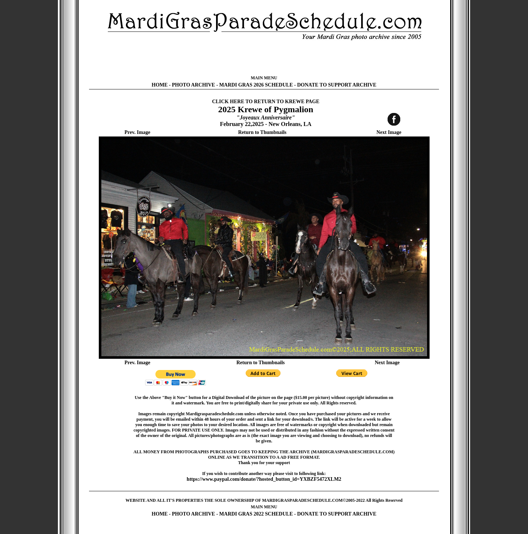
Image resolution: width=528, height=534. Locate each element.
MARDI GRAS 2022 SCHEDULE (256, 514)
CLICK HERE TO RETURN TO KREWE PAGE (266, 101)
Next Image (388, 132)
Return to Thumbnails (262, 132)
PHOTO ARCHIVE (193, 85)
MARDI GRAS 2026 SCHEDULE (256, 85)
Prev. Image (137, 132)
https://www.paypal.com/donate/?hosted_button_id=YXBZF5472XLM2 (264, 479)
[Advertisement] (264, 58)
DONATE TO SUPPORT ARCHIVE (336, 85)
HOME (160, 85)
